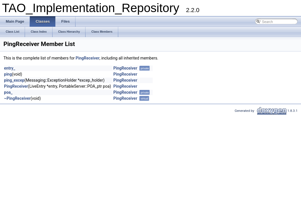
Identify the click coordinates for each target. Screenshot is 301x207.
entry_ (9, 68)
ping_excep (14, 80)
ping (8, 74)
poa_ (8, 92)
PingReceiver (87, 58)
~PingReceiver (17, 98)
